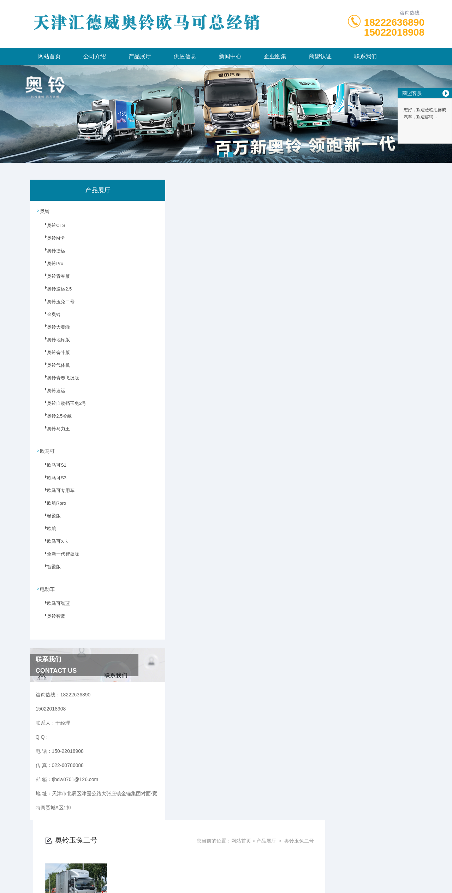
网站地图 (226, 882)
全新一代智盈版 (58, 557)
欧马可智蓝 (54, 606)
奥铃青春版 (54, 279)
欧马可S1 (52, 468)
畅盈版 (49, 519)
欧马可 (47, 450)
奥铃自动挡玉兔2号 (61, 406)
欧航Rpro (52, 506)
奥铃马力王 (54, 432)
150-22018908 (152, 848)
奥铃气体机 (54, 368)
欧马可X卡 (53, 545)
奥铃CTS (51, 229)
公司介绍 (94, 56)
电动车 (47, 588)
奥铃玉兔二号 (56, 305)
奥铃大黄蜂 (54, 330)
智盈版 (49, 570)
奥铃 (45, 211)
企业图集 (275, 56)
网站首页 (49, 56)
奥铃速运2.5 (54, 292)
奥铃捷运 (51, 254)
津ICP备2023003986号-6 (278, 859)
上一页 (258, 303)
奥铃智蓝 (51, 619)
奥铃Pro (51, 267)
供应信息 (185, 56)
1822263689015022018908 (394, 27)
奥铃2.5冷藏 (54, 419)
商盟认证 (320, 56)
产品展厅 (140, 56)
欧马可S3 (52, 481)
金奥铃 (49, 318)
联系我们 (365, 56)
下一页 (298, 303)
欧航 (47, 532)
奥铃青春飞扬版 (58, 381)
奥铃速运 (51, 394)
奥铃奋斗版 (54, 356)
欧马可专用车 (56, 494)
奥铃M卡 (51, 241)
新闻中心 (230, 56)
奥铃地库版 (54, 343)
